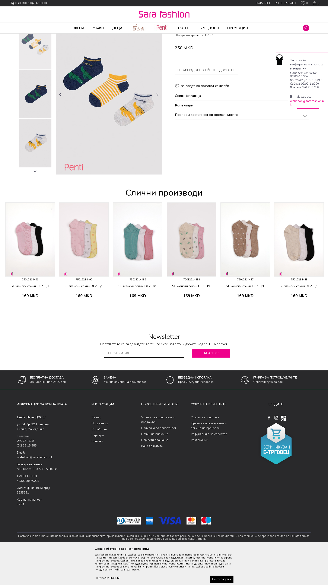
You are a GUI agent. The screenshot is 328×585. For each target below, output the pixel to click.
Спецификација (241, 129)
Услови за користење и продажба (158, 453)
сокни (80, 36)
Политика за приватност (158, 462)
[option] (35, 79)
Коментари (241, 139)
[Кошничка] (315, 3)
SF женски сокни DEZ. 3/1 (30, 320)
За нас (96, 451)
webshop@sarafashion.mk (307, 103)
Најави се (211, 387)
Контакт (97, 475)
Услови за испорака (205, 451)
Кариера (98, 469)
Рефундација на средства (209, 468)
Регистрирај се (286, 3)
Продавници (100, 457)
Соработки (99, 463)
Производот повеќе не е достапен (207, 104)
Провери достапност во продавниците (241, 148)
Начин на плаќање (154, 468)
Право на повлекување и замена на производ (209, 459)
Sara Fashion (25, 36)
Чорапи (57, 36)
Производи (42, 36)
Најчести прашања (154, 474)
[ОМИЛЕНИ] (304, 4)
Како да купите (152, 479)
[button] (306, 28)
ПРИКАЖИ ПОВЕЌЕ (108, 578)
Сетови (69, 36)
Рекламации (199, 474)
